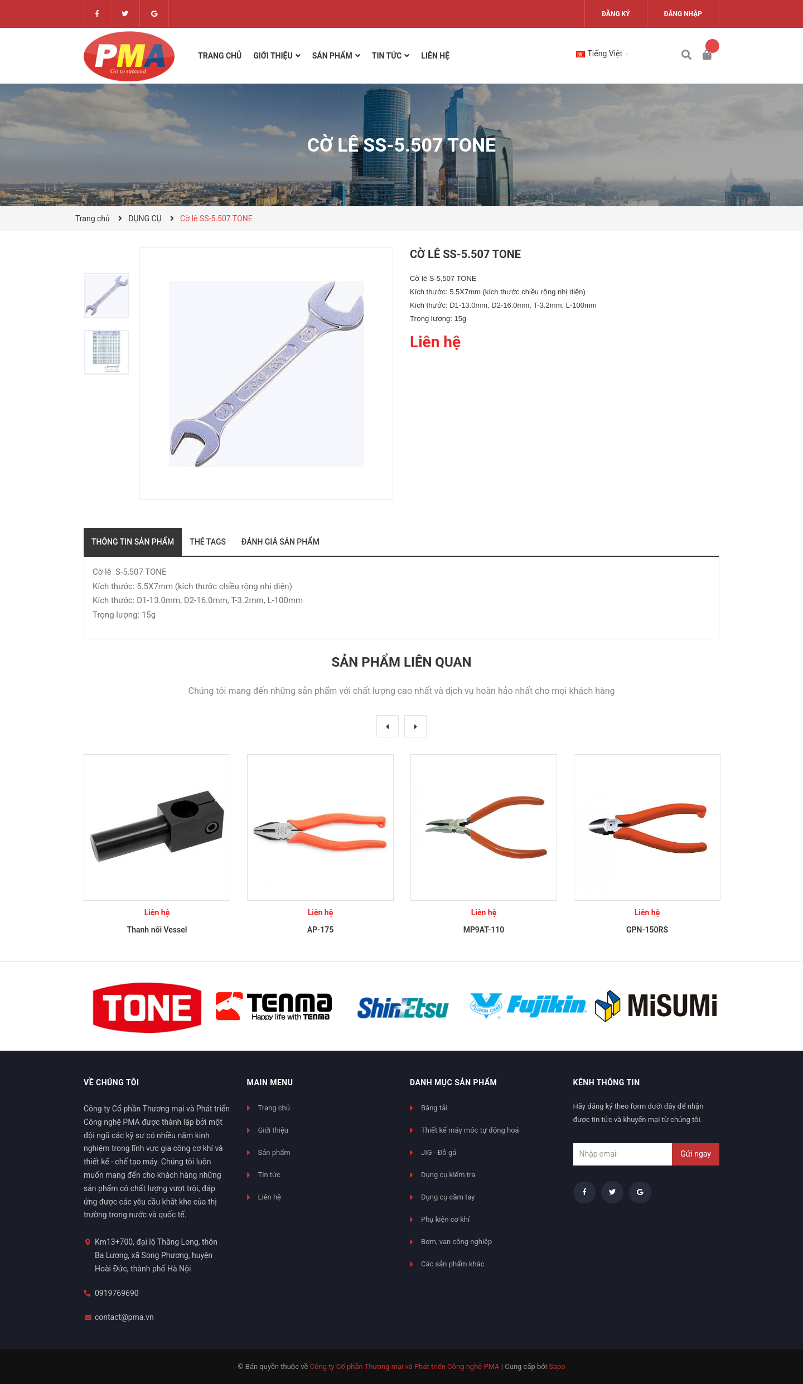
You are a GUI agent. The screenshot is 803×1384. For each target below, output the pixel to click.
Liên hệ (270, 1197)
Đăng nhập (683, 14)
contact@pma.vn (124, 1317)
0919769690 (117, 1293)
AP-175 (320, 929)
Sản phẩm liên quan (401, 662)
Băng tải (434, 1108)
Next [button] (415, 726)
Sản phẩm (274, 1152)
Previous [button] (387, 726)
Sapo (557, 1366)
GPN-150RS (647, 929)
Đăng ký (616, 14)
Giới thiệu (273, 1130)
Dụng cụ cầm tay (448, 1197)
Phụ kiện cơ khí (445, 1219)
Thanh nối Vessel (157, 929)
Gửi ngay (695, 1153)
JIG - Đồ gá (438, 1152)
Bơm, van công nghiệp (456, 1241)
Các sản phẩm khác (453, 1264)
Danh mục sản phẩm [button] (453, 1082)
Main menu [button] (270, 1082)
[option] (111, 295)
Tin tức (269, 1175)
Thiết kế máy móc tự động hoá (470, 1130)
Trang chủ (274, 1108)
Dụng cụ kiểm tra (448, 1175)
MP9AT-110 (484, 929)
